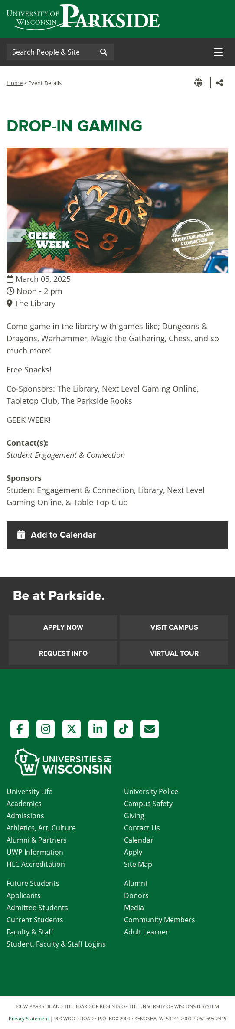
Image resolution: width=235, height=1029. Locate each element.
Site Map (138, 864)
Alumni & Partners (37, 840)
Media (134, 907)
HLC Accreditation (36, 864)
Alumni (135, 883)
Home (15, 83)
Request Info (63, 653)
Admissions (25, 815)
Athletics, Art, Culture (41, 828)
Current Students (35, 919)
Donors (136, 895)
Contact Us (142, 828)
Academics (24, 803)
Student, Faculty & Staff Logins (56, 944)
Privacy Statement (29, 1018)
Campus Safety (148, 803)
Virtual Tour (174, 653)
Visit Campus (174, 627)
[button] (200, 82)
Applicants (24, 895)
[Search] (50, 52)
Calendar (138, 840)
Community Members (159, 919)
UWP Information (35, 852)
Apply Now (63, 627)
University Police (151, 791)
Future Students (33, 883)
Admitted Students (37, 907)
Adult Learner (146, 932)
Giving (134, 815)
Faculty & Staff (30, 932)
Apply (133, 852)
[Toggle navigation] (218, 52)
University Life (29, 791)
